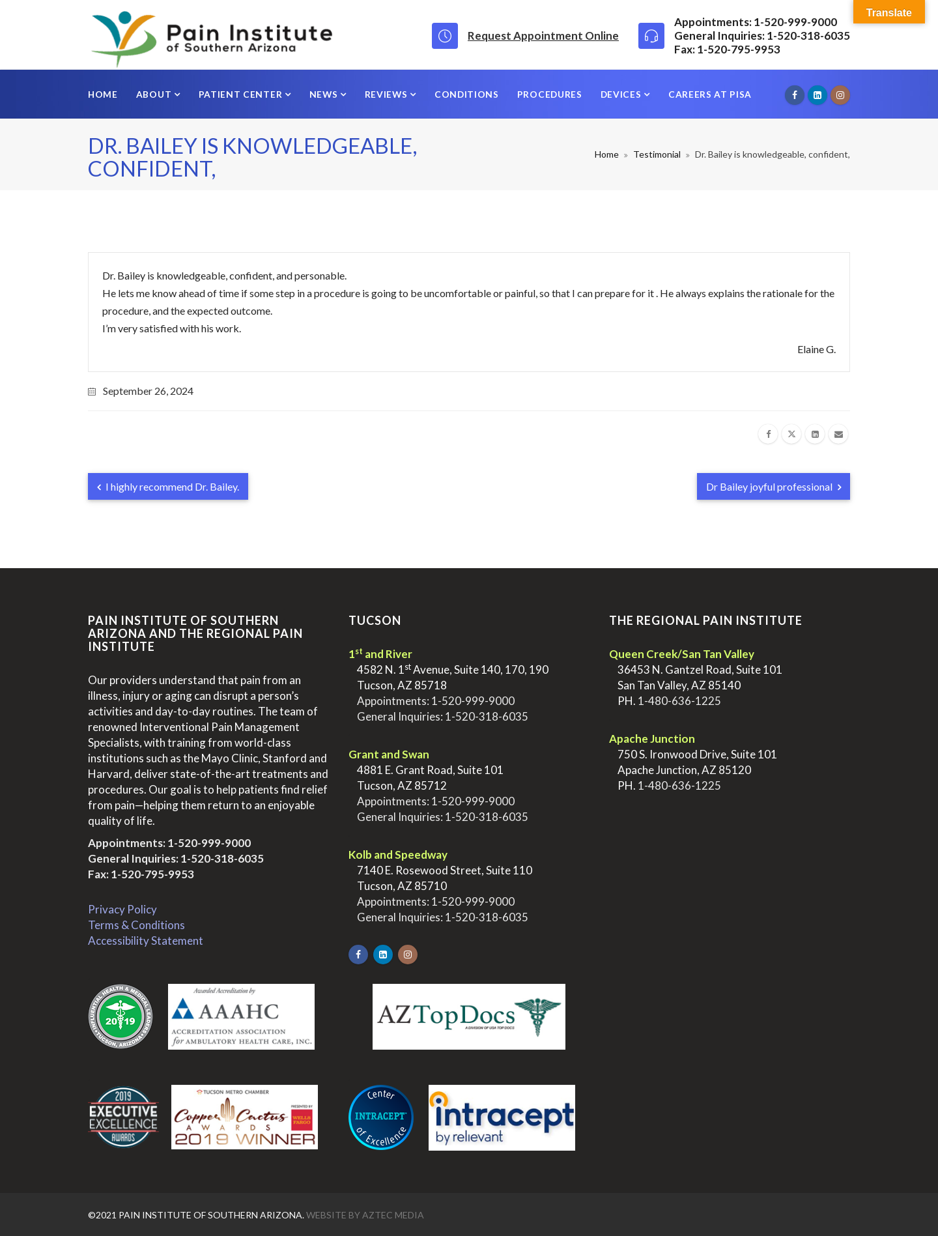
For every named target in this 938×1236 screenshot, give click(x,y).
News (324, 94)
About (155, 94)
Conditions (466, 94)
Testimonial (657, 154)
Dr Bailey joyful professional (773, 486)
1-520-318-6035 (222, 858)
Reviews (387, 94)
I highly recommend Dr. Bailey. (168, 486)
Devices (622, 94)
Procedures (549, 94)
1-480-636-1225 (679, 701)
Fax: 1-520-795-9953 (141, 874)
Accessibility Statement (145, 940)
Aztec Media (393, 1214)
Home (103, 94)
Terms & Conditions (136, 925)
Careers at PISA (710, 94)
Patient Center (242, 94)
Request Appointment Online (543, 35)
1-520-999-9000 (209, 843)
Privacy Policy (122, 909)
